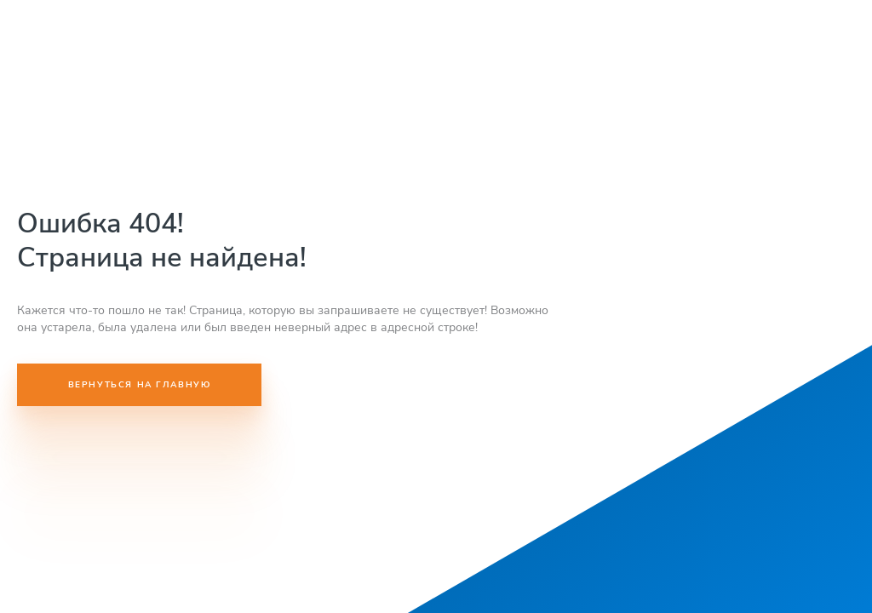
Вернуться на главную (139, 385)
